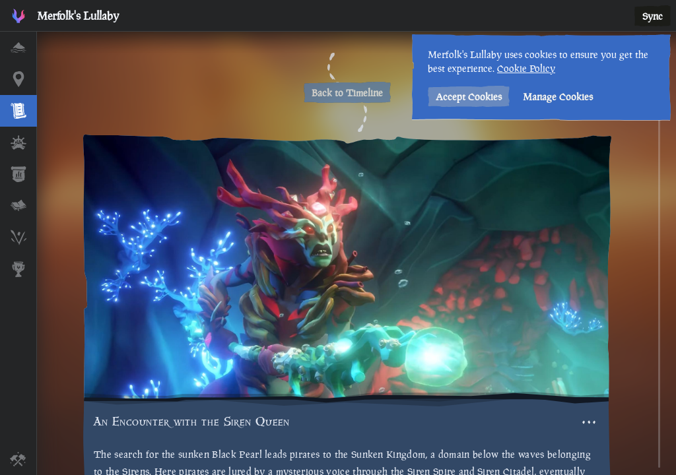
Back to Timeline (347, 93)
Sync (652, 16)
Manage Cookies (556, 97)
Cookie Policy (524, 68)
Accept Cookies (467, 97)
